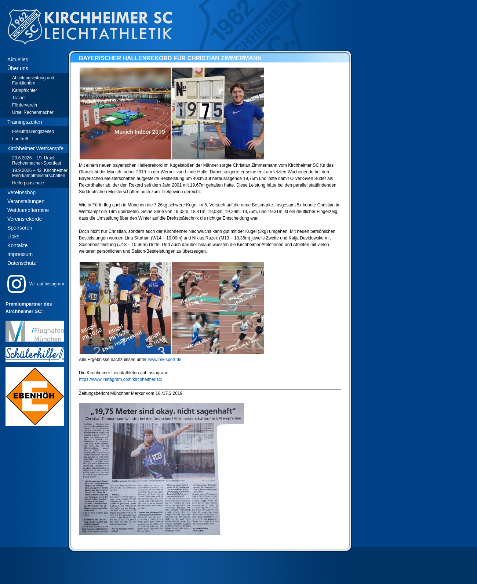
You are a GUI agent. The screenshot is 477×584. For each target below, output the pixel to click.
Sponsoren (19, 228)
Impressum (20, 254)
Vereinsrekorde (24, 219)
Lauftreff (20, 138)
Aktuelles (17, 59)
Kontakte (17, 245)
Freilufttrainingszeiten (33, 131)
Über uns (17, 68)
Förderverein (24, 105)
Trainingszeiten (24, 122)
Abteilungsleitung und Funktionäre (33, 80)
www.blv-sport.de (164, 359)
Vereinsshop (21, 192)
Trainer (19, 97)
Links (13, 236)
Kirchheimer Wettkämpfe (35, 148)
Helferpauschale (28, 182)
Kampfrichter (24, 90)
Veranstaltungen (25, 201)
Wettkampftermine (28, 210)
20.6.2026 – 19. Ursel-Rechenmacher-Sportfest (36, 160)
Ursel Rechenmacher (33, 112)
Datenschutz (21, 263)
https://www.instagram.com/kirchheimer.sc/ (120, 379)
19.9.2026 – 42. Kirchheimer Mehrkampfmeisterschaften (40, 173)
